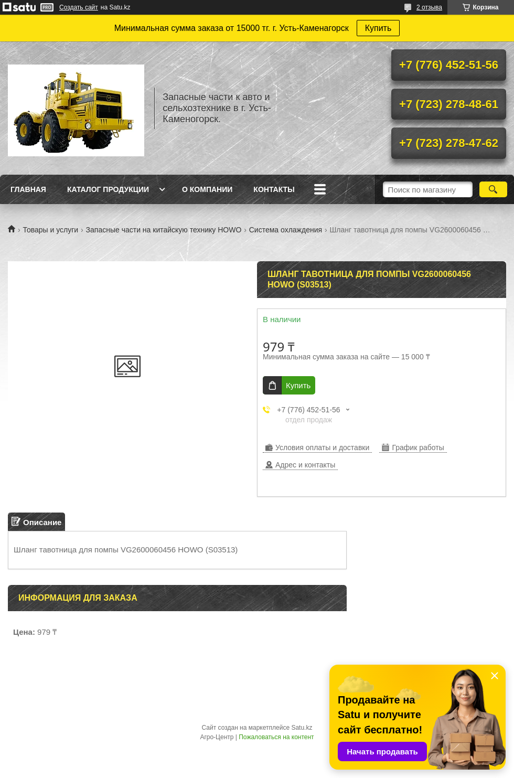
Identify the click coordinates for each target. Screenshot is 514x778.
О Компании (207, 189)
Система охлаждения (285, 230)
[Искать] (493, 189)
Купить (378, 28)
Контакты (273, 189)
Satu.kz (301, 727)
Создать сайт (78, 7)
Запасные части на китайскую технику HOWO (164, 230)
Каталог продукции (108, 189)
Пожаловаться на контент (276, 737)
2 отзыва (429, 7)
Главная (28, 189)
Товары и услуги (50, 230)
